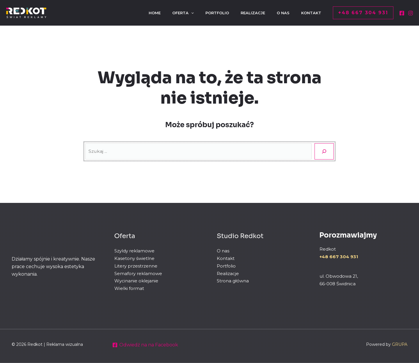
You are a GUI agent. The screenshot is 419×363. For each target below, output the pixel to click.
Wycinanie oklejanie (136, 281)
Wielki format (129, 288)
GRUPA (399, 344)
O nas (223, 251)
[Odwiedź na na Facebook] (145, 345)
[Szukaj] (324, 151)
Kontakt (226, 258)
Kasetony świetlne (134, 258)
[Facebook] (401, 13)
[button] (363, 12)
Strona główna (233, 281)
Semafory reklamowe (138, 273)
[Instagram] (410, 13)
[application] (180, 13)
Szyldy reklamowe (134, 251)
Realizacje (228, 273)
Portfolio (226, 265)
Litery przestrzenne (135, 265)
